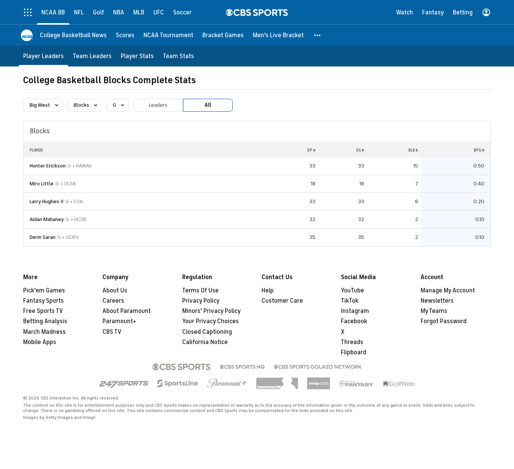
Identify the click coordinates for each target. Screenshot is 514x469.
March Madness (44, 332)
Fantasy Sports (43, 301)
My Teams (434, 311)
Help (268, 290)
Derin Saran (42, 237)
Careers (113, 301)
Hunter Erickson (48, 166)
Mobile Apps (39, 342)
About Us (114, 290)
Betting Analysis (45, 321)
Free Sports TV (43, 311)
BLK (413, 150)
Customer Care (282, 301)
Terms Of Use (200, 290)
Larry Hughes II (46, 201)
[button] (317, 35)
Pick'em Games (44, 290)
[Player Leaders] (43, 56)
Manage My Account (448, 290)
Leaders (158, 105)
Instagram (355, 311)
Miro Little (42, 183)
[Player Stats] (137, 56)
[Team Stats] (178, 56)
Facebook (354, 321)
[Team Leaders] (92, 56)
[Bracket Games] (223, 35)
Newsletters (437, 301)
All (208, 105)
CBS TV (111, 332)
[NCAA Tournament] (168, 35)
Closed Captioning (207, 332)
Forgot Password (444, 321)
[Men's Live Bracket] (278, 35)
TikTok (349, 301)
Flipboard (353, 352)
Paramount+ (119, 321)
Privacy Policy (200, 301)
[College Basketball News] (73, 35)
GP (311, 150)
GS (360, 150)
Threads (352, 342)
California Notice (205, 342)
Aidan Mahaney (47, 219)
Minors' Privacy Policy (211, 311)
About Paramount (126, 311)
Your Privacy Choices (210, 321)
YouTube (352, 290)
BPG (479, 150)
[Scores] (125, 35)
